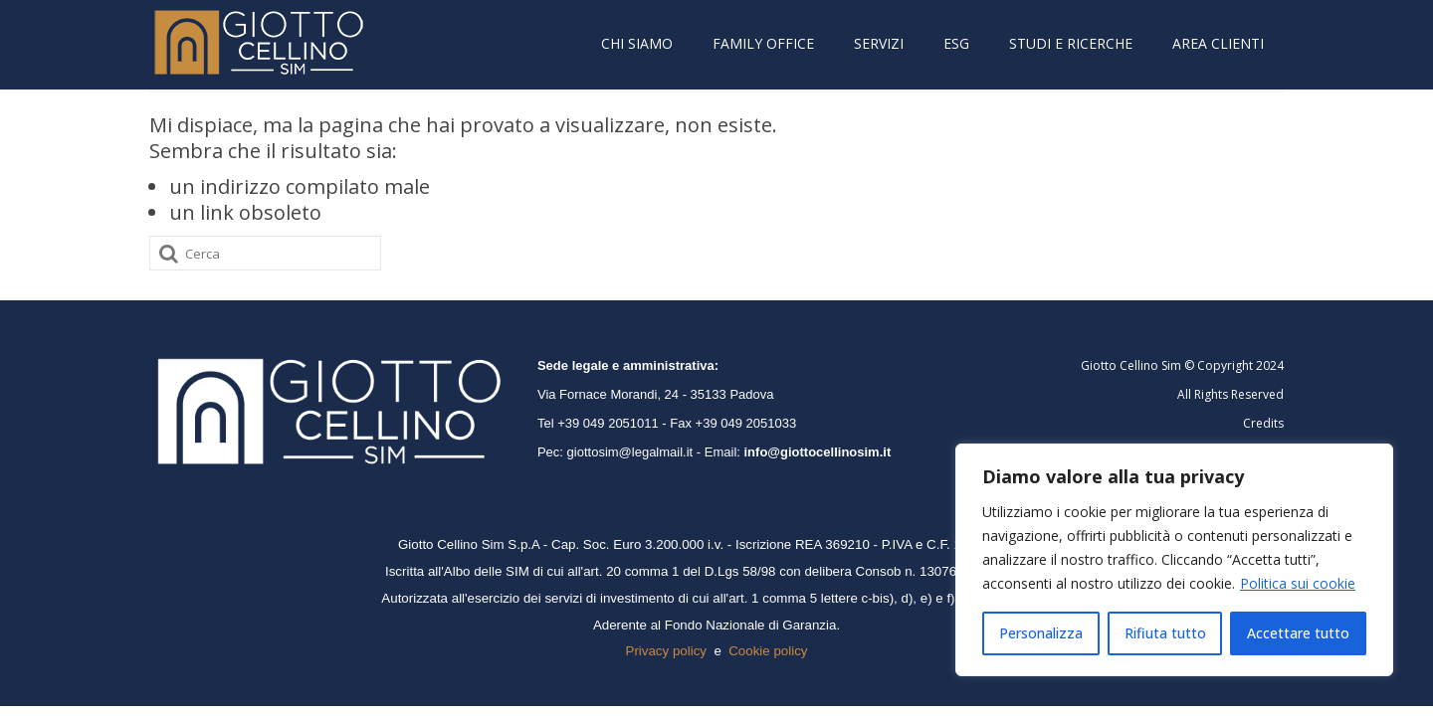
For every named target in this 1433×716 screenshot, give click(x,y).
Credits (1263, 423)
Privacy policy (666, 650)
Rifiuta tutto (1165, 633)
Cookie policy (767, 650)
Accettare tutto (1298, 633)
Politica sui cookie (1297, 583)
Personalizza (1041, 633)
